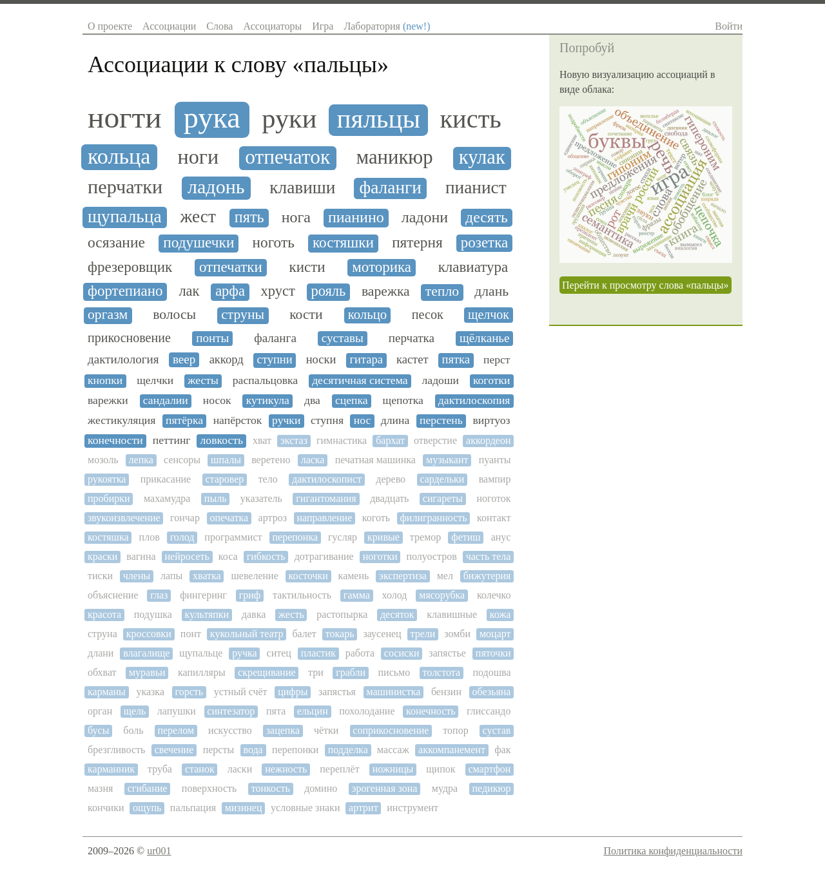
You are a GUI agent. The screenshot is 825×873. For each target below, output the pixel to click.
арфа (230, 291)
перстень (441, 420)
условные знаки (305, 807)
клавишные (452, 614)
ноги (197, 157)
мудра (445, 788)
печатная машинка (375, 459)
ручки (286, 420)
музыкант (447, 459)
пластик (318, 653)
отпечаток (287, 157)
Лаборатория (387, 26)
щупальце (200, 653)
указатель (261, 498)
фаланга (275, 338)
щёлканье (485, 338)
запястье (447, 653)
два (312, 400)
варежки (108, 400)
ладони (425, 217)
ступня (327, 420)
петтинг (172, 440)
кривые (383, 537)
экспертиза (403, 575)
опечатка (228, 517)
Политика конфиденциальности (672, 850)
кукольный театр (247, 633)
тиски (100, 575)
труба (160, 768)
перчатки (125, 187)
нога (296, 217)
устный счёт (240, 691)
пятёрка (184, 420)
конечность (431, 710)
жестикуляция (121, 420)
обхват (102, 672)
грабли (350, 672)
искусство (230, 730)
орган (100, 710)
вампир (495, 479)
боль (133, 730)
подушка (153, 614)
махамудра (167, 498)
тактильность (302, 595)
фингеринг (203, 595)
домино (320, 788)
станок (200, 768)
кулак (482, 157)
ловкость (221, 440)
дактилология (123, 359)
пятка (456, 359)
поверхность (209, 788)
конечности (115, 440)
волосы (174, 314)
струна (102, 633)
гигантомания (326, 498)
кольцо (367, 314)
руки (289, 118)
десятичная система (359, 380)
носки (321, 359)
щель (135, 710)
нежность (286, 768)
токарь (339, 633)
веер (184, 359)
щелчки (155, 380)
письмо (394, 672)
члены (136, 575)
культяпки (207, 614)
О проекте (110, 26)
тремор (425, 537)
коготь (376, 517)
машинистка (393, 691)
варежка (386, 291)
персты (219, 749)
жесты (203, 380)
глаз (159, 595)
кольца (119, 156)
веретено (270, 459)
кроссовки (148, 633)
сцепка (351, 400)
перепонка (295, 537)
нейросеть (187, 556)
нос (362, 420)
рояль (328, 291)
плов (149, 537)
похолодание (366, 710)
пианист (476, 187)
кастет (412, 359)
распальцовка (265, 380)
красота (104, 614)
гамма (357, 595)
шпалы (226, 459)
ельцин (312, 710)
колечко (493, 595)
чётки (326, 730)
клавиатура (473, 267)
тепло (442, 291)
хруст (278, 291)
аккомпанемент (451, 749)
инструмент (412, 807)
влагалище (146, 653)
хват (262, 440)
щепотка (403, 400)
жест (197, 216)
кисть (470, 119)
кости (305, 314)
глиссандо (489, 710)
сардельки (442, 479)
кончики (106, 807)
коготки (491, 380)
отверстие (435, 440)
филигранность (433, 517)
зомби (457, 633)
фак (502, 749)
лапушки (176, 710)
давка (254, 614)
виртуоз (491, 420)
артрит (363, 807)
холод (394, 595)
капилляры (202, 672)
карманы (107, 691)
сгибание (148, 788)
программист (233, 537)
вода (252, 749)
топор (455, 730)
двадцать (389, 498)
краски (102, 556)
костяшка (108, 537)
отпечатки (230, 267)
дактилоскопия (474, 400)
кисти (307, 267)
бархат (390, 440)
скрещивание (267, 672)
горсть (189, 691)
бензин (446, 691)
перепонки (295, 749)
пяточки (493, 653)
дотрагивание (324, 556)
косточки (308, 575)
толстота (442, 672)
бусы (98, 730)
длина (395, 420)
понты (212, 338)
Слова (219, 26)
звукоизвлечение (124, 517)
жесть (291, 614)
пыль (215, 498)
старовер (224, 479)
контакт (493, 517)
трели (423, 633)
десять (486, 217)
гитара (366, 359)
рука (212, 118)
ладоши (440, 380)
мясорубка (442, 595)
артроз (272, 517)
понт (190, 633)
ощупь (147, 807)
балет (304, 633)
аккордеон (488, 440)
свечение (174, 749)
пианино (356, 217)
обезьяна (491, 691)
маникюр (394, 157)
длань (491, 291)
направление (324, 517)
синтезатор (231, 710)
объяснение (113, 595)
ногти (125, 117)
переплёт (339, 768)
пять (249, 217)
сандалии (165, 400)
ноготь (274, 243)
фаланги (391, 187)
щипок (440, 768)
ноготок (493, 498)
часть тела (488, 556)
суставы (343, 338)
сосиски (402, 653)
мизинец (243, 807)
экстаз (293, 440)
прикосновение (129, 338)
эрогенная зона (385, 788)
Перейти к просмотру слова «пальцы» (645, 285)
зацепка (283, 730)
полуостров (432, 556)
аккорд (226, 359)
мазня (100, 788)
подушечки (198, 243)
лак (189, 291)
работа (359, 653)
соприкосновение (391, 730)
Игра (322, 26)
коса (228, 556)
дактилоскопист (327, 479)
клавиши (302, 187)
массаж (393, 749)
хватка (207, 575)
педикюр (491, 788)
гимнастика (341, 440)
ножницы (393, 768)
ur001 (159, 850)
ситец (279, 653)
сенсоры (182, 459)
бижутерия (487, 575)
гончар (185, 517)
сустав (497, 730)
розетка (484, 243)
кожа (500, 614)
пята (276, 710)
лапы (171, 575)
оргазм (108, 314)
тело (268, 479)
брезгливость (116, 749)
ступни (275, 359)
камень (353, 575)
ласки (240, 768)
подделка (348, 749)
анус (501, 537)
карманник (111, 768)
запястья (337, 691)
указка (150, 691)
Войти (728, 26)
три (316, 672)
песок (427, 314)
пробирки (109, 498)
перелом (175, 730)
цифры (292, 691)
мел (445, 575)
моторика (381, 267)
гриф (250, 595)
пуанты (495, 459)
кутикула (267, 400)
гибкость (266, 556)
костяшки (343, 243)
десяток (397, 614)
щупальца (125, 216)
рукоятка (107, 479)
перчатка (411, 338)
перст (496, 360)
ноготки (380, 556)
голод (182, 537)
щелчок (488, 314)
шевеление (254, 575)
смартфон (489, 768)
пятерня (417, 243)
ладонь (216, 187)
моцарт (495, 633)
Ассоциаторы (272, 26)
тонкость (270, 788)
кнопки (105, 380)
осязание (116, 243)
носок (217, 400)
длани (100, 653)
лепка (141, 459)
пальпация (193, 807)
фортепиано (125, 291)
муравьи (147, 672)
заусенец (382, 633)
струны (242, 314)
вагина (140, 556)
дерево (390, 479)
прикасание (166, 479)
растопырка (341, 614)
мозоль (103, 459)
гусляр (342, 537)
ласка (313, 459)
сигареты (443, 498)
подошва (491, 672)
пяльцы (379, 118)
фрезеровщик (130, 267)
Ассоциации (169, 26)
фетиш (465, 537)
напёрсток (237, 420)
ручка (244, 653)
